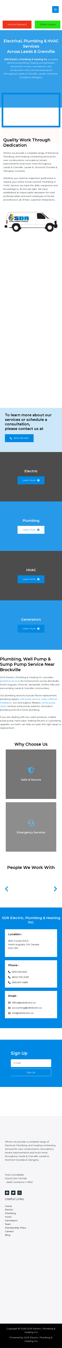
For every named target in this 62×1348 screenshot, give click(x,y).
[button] (6, 889)
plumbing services (10, 681)
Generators (11, 1220)
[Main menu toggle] (55, 9)
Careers (9, 1231)
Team (8, 1224)
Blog (7, 1235)
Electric (9, 1209)
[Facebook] (7, 1193)
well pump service (30, 699)
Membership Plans (15, 1227)
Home (8, 1206)
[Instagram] (19, 1193)
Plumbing (10, 1213)
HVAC (8, 1217)
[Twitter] (13, 1193)
